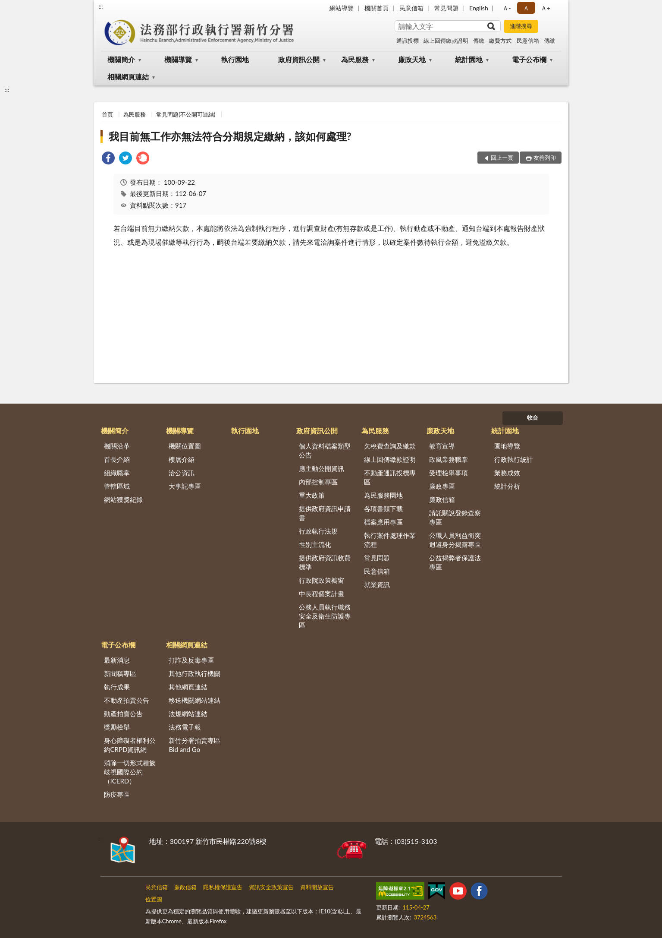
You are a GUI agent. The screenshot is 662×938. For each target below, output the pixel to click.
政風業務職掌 (448, 459)
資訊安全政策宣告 (271, 887)
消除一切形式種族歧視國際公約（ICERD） (130, 772)
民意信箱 (411, 8)
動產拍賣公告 (123, 713)
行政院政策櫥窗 (321, 580)
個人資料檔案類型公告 (325, 450)
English (478, 8)
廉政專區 (442, 486)
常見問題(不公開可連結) (185, 114)
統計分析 (507, 486)
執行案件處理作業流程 (390, 539)
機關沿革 (117, 446)
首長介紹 (117, 459)
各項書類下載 (383, 508)
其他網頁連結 (188, 687)
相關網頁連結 (128, 77)
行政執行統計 (513, 459)
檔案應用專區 (383, 522)
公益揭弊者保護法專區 (455, 562)
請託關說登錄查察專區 (455, 517)
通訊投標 (407, 40)
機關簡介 (121, 59)
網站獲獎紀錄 (123, 499)
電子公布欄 (529, 59)
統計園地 (469, 59)
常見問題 (446, 8)
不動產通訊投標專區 (390, 477)
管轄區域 (117, 486)
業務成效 (507, 473)
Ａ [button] (526, 8)
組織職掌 (117, 473)
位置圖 (153, 899)
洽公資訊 (182, 473)
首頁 (107, 114)
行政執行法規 (318, 531)
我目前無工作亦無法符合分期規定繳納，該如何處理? (230, 136)
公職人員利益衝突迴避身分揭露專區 (455, 539)
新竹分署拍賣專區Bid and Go (194, 744)
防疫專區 (117, 794)
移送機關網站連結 (194, 700)
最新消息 (117, 660)
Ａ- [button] (506, 8)
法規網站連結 (188, 713)
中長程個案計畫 (321, 593)
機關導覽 (178, 59)
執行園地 (235, 59)
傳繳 (478, 40)
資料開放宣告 (317, 887)
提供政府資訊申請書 (325, 513)
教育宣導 (442, 446)
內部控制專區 (318, 482)
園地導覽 (507, 446)
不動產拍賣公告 (126, 700)
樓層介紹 (182, 459)
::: (101, 6)
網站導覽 (341, 8)
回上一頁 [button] (502, 157)
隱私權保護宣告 (222, 887)
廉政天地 (412, 59)
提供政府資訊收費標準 (325, 562)
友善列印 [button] (544, 157)
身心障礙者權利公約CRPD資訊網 (130, 744)
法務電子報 (185, 727)
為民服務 (355, 59)
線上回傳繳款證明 (446, 40)
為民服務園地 (383, 495)
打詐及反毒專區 (191, 660)
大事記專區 (185, 486)
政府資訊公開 (299, 59)
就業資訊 (377, 584)
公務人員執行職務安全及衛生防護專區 (325, 616)
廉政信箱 (442, 499)
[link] (108, 159)
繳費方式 (500, 40)
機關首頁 (376, 8)
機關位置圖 (185, 446)
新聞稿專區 (120, 673)
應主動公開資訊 (321, 468)
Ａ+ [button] (545, 8)
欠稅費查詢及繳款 (390, 446)
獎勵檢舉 (117, 727)
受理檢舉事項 (448, 473)
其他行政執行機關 (194, 673)
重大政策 (312, 495)
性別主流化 (315, 544)
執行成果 (117, 687)
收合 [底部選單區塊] (532, 417)
